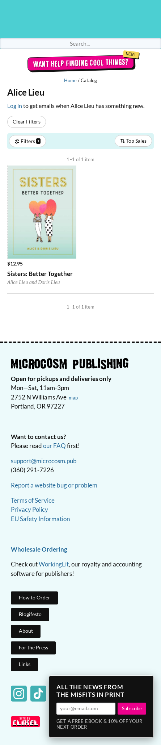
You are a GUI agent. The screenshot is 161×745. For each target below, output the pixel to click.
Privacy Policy (29, 509)
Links (24, 664)
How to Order (34, 597)
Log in (14, 105)
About (26, 631)
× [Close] (146, 683)
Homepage (80, 19)
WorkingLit (54, 564)
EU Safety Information (40, 519)
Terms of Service (33, 500)
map (73, 398)
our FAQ (54, 445)
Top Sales (133, 141)
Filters (27, 141)
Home (70, 80)
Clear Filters (27, 121)
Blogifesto (30, 614)
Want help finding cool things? (80, 63)
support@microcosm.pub (44, 461)
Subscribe (132, 708)
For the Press (33, 647)
